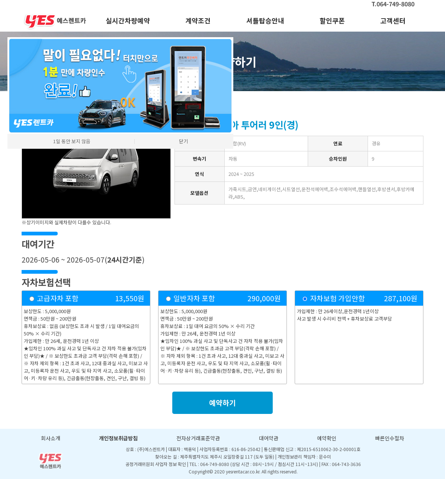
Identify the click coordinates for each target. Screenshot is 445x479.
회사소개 (50, 438)
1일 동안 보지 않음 (71, 141)
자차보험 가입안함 (337, 298)
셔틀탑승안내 (265, 20)
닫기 (183, 141)
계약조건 (198, 20)
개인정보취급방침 (118, 438)
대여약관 (268, 438)
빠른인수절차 (389, 438)
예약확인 (326, 438)
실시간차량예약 (128, 20)
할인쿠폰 (332, 20)
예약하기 (222, 403)
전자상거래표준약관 (198, 438)
